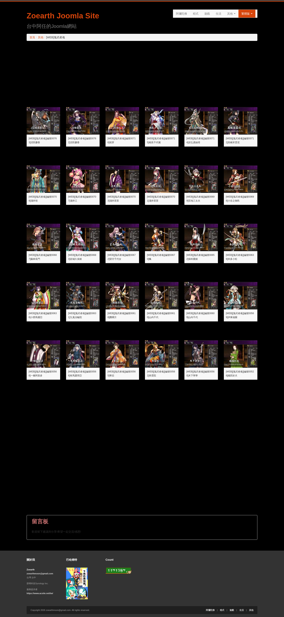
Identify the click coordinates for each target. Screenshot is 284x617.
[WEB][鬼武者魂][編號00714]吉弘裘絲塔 (200, 140)
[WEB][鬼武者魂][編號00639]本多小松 (240, 257)
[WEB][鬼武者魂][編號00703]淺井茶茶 (121, 198)
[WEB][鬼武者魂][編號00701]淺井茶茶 (161, 198)
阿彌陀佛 (181, 13)
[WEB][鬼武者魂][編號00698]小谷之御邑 (240, 198)
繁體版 (246, 13)
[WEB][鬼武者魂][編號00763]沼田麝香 (43, 140)
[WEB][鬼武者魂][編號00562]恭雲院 (161, 373)
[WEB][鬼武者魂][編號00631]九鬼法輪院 (82, 315)
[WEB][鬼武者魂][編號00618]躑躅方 (121, 315)
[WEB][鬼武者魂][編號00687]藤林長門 (43, 257)
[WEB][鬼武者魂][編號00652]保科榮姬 (200, 257)
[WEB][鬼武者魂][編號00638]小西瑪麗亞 (43, 315)
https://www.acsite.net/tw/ (40, 593)
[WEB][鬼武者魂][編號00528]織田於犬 (240, 373)
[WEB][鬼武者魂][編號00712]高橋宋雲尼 (240, 140)
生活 (218, 13)
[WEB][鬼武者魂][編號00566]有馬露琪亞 (82, 373)
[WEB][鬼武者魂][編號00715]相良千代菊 (161, 140)
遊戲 (207, 13)
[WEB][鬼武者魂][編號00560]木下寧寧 (200, 373)
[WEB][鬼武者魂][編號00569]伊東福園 (240, 315)
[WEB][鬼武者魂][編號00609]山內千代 (200, 315)
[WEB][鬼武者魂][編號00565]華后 (121, 373)
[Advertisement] (142, 72)
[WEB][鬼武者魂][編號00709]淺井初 (43, 198)
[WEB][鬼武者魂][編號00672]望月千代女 (121, 257)
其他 (231, 13)
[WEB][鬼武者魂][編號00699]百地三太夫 (200, 198)
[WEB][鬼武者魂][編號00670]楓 (161, 257)
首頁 (32, 37)
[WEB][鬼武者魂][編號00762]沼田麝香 (82, 140)
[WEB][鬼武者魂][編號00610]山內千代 (161, 315)
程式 (195, 13)
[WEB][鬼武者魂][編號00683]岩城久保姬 (82, 257)
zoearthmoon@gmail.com (40, 573)
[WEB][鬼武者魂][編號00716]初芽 (121, 140)
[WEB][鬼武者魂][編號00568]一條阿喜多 (43, 373)
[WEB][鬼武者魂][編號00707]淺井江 (82, 198)
